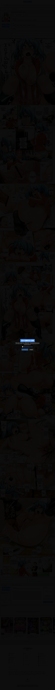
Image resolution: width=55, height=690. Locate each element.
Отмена (31, 349)
